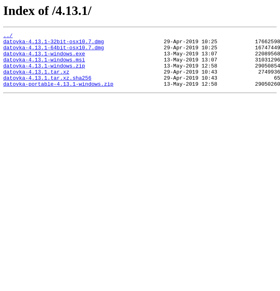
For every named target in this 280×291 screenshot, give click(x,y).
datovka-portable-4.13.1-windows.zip (58, 94)
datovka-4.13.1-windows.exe (44, 58)
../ (8, 36)
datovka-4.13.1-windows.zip (44, 72)
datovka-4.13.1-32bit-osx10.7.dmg (53, 43)
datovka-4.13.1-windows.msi (44, 65)
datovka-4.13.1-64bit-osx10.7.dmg (53, 51)
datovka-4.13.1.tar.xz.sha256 (47, 87)
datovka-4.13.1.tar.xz (36, 80)
